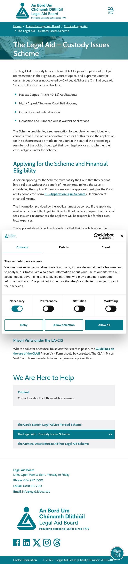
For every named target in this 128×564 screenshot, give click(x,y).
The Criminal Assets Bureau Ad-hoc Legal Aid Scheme (53, 444)
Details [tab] (64, 247)
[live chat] (117, 553)
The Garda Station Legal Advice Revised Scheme (50, 425)
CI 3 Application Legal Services (65, 194)
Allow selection (64, 325)
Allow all (104, 325)
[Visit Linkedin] (26, 542)
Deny (24, 325)
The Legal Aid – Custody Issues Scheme (44, 434)
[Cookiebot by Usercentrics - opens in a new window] (96, 236)
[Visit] (47, 542)
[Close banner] (122, 236)
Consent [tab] (22, 247)
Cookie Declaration (25, 560)
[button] (111, 11)
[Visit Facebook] (16, 542)
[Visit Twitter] (37, 542)
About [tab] (105, 247)
